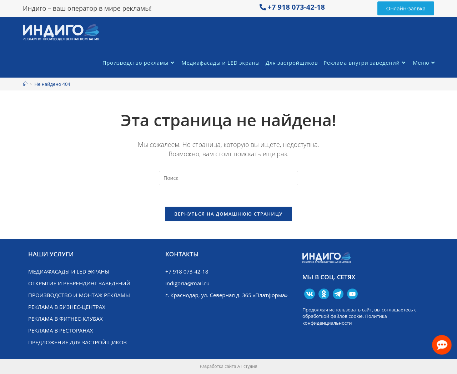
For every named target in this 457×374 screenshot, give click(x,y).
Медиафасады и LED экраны (68, 271)
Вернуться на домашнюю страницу (228, 214)
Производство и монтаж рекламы (79, 295)
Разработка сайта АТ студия (228, 366)
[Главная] (25, 84)
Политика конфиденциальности (344, 319)
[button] (405, 8)
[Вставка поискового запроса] (228, 178)
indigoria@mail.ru (187, 283)
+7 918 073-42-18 (296, 7)
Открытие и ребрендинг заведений (79, 283)
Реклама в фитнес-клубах (65, 318)
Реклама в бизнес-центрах (66, 306)
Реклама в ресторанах (60, 330)
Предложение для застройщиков (77, 342)
